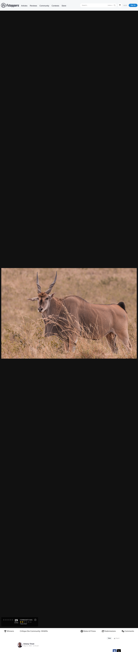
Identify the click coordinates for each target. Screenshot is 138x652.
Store (64, 6)
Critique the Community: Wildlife (34, 631)
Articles (24, 6)
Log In (125, 5)
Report (116, 638)
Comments (128, 631)
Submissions (109, 631)
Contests (55, 6)
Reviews (33, 6)
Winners (9, 631)
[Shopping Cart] (120, 5)
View (109, 638)
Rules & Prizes (88, 631)
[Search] (93, 5)
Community (44, 6)
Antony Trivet (28, 644)
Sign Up (133, 5)
